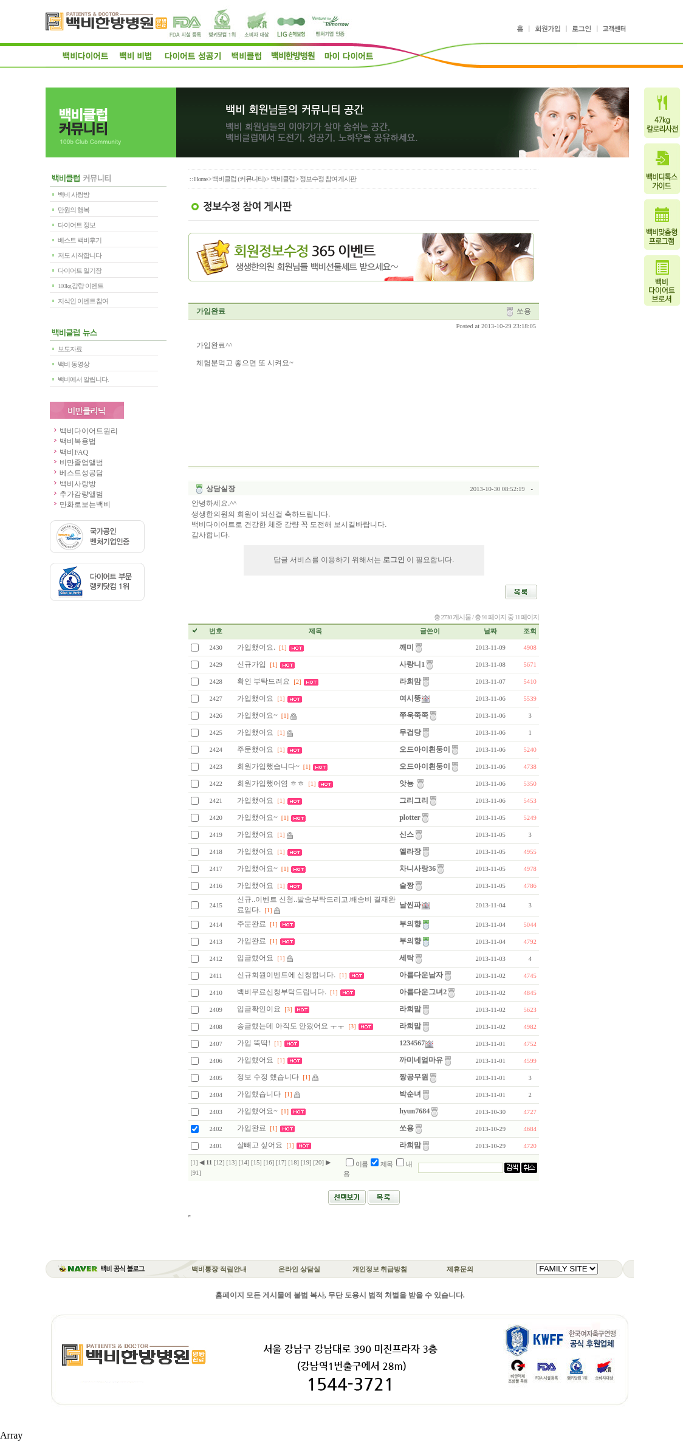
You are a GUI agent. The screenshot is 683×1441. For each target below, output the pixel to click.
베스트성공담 (76, 473)
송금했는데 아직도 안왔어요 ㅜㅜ (291, 1026)
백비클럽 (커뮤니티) (238, 179)
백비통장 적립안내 (219, 1269)
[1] (193, 1162)
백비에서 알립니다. (83, 379)
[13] (231, 1162)
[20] (318, 1162)
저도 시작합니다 (79, 255)
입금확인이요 (259, 1009)
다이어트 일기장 (79, 270)
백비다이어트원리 (84, 431)
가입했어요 (255, 698)
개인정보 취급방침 (380, 1269)
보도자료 (70, 349)
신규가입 (251, 664)
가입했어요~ (258, 715)
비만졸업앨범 (76, 462)
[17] (281, 1162)
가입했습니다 (260, 1094)
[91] (195, 1172)
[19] (306, 1162)
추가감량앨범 (76, 494)
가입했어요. (256, 647)
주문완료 (251, 924)
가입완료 (251, 941)
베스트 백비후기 (79, 240)
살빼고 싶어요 (260, 1145)
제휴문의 (460, 1269)
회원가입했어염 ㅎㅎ (271, 783)
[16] (268, 1162)
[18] (293, 1162)
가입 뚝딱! (253, 1043)
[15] (256, 1162)
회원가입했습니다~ (268, 766)
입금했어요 (255, 958)
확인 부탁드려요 (263, 681)
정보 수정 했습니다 (268, 1077)
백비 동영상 (73, 364)
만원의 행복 (73, 210)
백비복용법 (73, 441)
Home (200, 179)
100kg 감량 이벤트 (80, 286)
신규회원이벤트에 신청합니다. (286, 975)
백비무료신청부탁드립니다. (281, 992)
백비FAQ (69, 452)
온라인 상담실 (299, 1269)
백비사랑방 (73, 484)
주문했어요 (255, 749)
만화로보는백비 (80, 504)
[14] (244, 1162)
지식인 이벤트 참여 (83, 301)
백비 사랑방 (73, 194)
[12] (219, 1162)
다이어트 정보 (76, 225)
